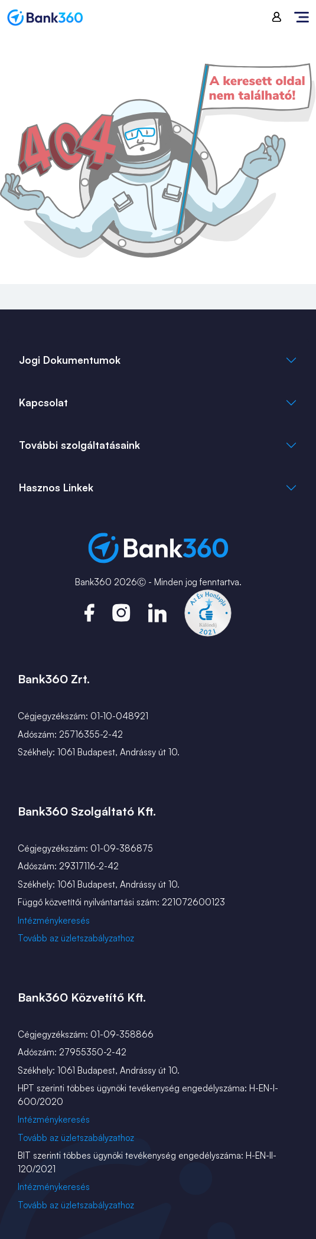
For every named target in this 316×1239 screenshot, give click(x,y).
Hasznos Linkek (56, 487)
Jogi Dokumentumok (69, 360)
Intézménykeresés (54, 920)
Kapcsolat (43, 402)
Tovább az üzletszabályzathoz (76, 938)
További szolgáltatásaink (79, 445)
